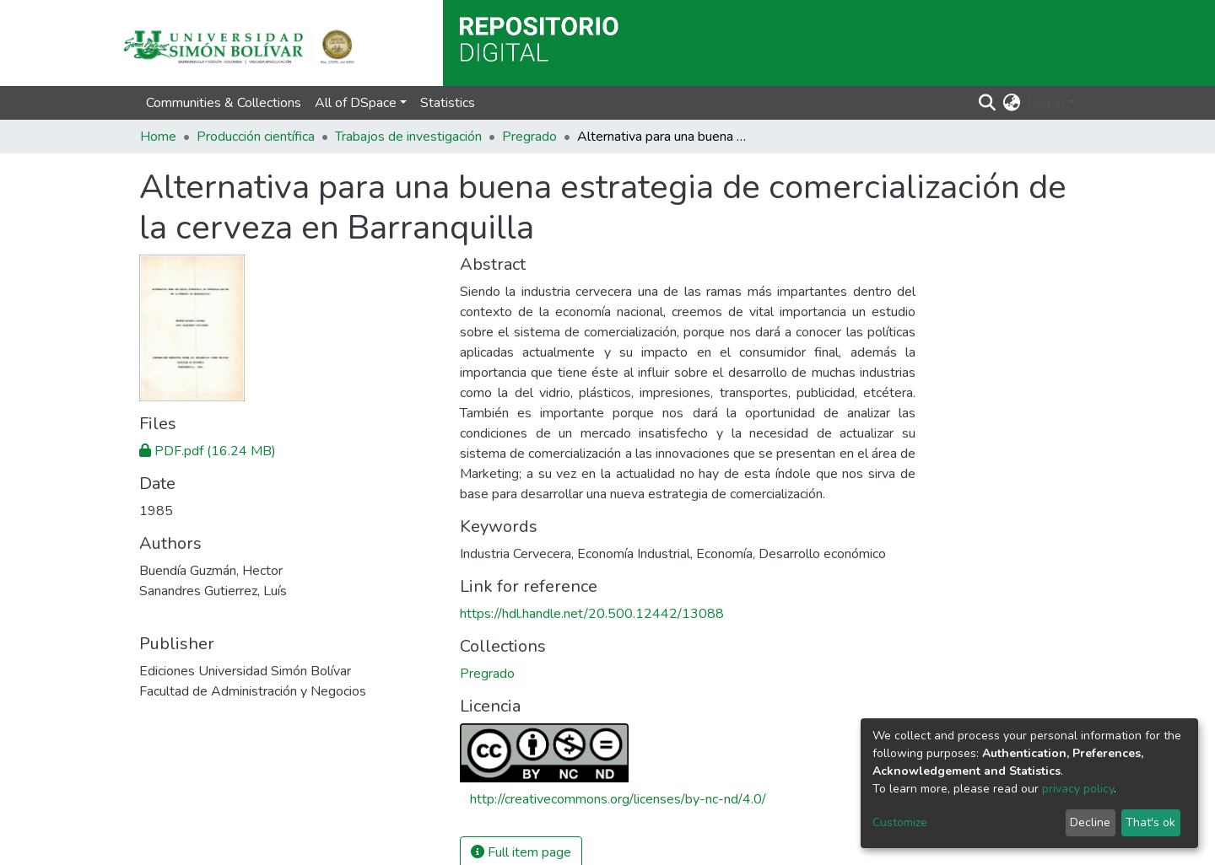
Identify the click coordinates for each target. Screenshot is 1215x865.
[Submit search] (987, 103)
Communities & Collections (223, 103)
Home (158, 136)
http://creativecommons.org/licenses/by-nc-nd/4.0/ (618, 799)
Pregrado (529, 136)
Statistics (447, 103)
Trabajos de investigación (408, 136)
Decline (1090, 822)
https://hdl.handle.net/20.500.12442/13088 (592, 613)
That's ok (1150, 822)
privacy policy (1078, 789)
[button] (1012, 103)
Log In (1046, 103)
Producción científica (256, 136)
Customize (899, 822)
